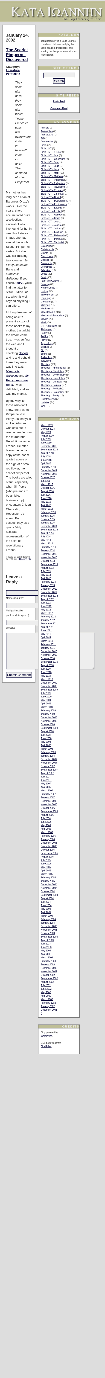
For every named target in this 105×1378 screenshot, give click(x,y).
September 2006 (49, 811)
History (44, 291)
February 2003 (48, 961)
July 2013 (46, 571)
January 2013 (48, 585)
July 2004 (46, 902)
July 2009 (46, 693)
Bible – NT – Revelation (53, 187)
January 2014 (48, 550)
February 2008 (48, 752)
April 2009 (46, 703)
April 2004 (46, 912)
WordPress (46, 1036)
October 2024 (48, 428)
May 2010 (46, 676)
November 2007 (49, 762)
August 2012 (47, 599)
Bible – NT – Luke (50, 169)
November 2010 (49, 655)
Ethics (44, 274)
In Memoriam (47, 294)
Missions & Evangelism (52, 315)
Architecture (47, 134)
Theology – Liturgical (51, 381)
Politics (44, 336)
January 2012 (48, 620)
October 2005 (48, 849)
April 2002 (46, 996)
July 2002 (46, 985)
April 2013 (46, 578)
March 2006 (47, 832)
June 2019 (46, 442)
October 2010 (48, 658)
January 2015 (48, 522)
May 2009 (46, 700)
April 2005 (46, 870)
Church (44, 253)
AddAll (19, 283)
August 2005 (47, 856)
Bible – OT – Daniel (51, 197)
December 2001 (49, 1010)
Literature (13, 70)
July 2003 (46, 943)
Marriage (45, 305)
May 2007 (46, 783)
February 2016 (48, 512)
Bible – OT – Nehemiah (53, 235)
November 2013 (49, 557)
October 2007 (48, 766)
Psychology (46, 343)
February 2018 (48, 467)
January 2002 (48, 1006)
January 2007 (48, 797)
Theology (45, 364)
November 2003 (49, 929)
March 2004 (47, 916)
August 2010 (47, 665)
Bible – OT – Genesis (52, 214)
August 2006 (47, 815)
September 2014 (49, 529)
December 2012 (49, 589)
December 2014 (49, 526)
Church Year (47, 256)
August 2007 (47, 773)
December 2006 (49, 801)
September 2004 (49, 895)
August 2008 (47, 731)
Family (44, 277)
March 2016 (47, 509)
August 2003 (47, 940)
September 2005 (49, 853)
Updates (45, 402)
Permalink (13, 73)
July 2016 (46, 495)
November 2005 (49, 846)
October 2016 (48, 488)
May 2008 (46, 742)
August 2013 (47, 568)
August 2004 (47, 898)
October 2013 (48, 561)
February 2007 (48, 794)
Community (46, 263)
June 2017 (46, 481)
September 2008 (49, 728)
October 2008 (48, 724)
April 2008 (46, 745)
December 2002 (49, 968)
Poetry (44, 333)
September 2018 (49, 449)
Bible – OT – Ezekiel (51, 211)
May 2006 (46, 825)
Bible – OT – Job (49, 221)
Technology (46, 357)
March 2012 (47, 613)
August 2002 (47, 982)
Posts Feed (59, 101)
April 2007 (46, 787)
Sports (44, 354)
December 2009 (49, 682)
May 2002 (46, 992)
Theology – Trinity (50, 395)
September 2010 (49, 662)
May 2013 (46, 575)
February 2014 (48, 547)
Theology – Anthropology (53, 367)
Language (46, 298)
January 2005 (48, 881)
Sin (42, 350)
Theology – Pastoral (51, 385)
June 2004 (46, 905)
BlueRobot (46, 1046)
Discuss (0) (25, 559)
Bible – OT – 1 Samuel (52, 194)
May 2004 (46, 909)
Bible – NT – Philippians (53, 183)
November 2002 (49, 971)
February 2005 (48, 877)
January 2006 (48, 839)
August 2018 (47, 453)
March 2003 (47, 957)
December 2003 (49, 926)
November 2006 (49, 804)
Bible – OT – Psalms (51, 239)
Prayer (44, 340)
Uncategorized (48, 399)
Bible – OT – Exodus (51, 207)
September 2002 (49, 978)
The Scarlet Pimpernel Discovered (17, 55)
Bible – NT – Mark (50, 173)
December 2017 (49, 470)
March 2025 (47, 425)
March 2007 (47, 790)
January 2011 (48, 648)
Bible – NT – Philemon (52, 180)
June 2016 (46, 498)
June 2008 (46, 738)
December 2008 (49, 717)
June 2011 (46, 630)
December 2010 (49, 651)
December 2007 (49, 759)
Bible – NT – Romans (52, 190)
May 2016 (46, 502)
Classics (45, 260)
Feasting (45, 284)
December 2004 (49, 884)
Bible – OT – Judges (51, 228)
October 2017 (48, 477)
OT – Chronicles (49, 326)
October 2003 (48, 933)
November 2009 (49, 686)
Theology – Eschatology (53, 378)
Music (44, 322)
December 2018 (49, 446)
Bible (43, 145)
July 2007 (46, 776)
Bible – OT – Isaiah (50, 218)
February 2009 (48, 710)
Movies (44, 319)
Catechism (46, 246)
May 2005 (46, 867)
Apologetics (47, 131)
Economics (46, 267)
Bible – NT (46, 148)
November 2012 (49, 592)
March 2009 (47, 707)
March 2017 (47, 484)
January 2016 (48, 515)
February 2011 (48, 644)
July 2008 (46, 735)
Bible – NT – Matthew (52, 176)
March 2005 (47, 874)
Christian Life (47, 249)
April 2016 (46, 505)
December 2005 (49, 843)
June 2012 (46, 606)
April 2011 (46, 637)
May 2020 (46, 432)
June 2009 (46, 696)
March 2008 (47, 749)
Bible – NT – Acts (49, 155)
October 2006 (48, 808)
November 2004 (49, 888)
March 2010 (47, 679)
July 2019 (46, 439)
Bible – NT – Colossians (53, 159)
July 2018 (46, 456)
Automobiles (47, 141)
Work (43, 406)
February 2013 (48, 582)
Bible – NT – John (50, 162)
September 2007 (49, 769)
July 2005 (46, 860)
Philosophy (46, 329)
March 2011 (47, 641)
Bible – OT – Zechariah (52, 242)
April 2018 (46, 463)
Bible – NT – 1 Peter (51, 152)
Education (46, 270)
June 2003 (46, 947)
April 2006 (46, 829)
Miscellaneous (48, 312)
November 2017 (49, 474)
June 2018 (46, 460)
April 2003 (46, 954)
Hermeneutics (48, 287)
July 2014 (46, 536)
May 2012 (46, 609)
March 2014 (47, 543)
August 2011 (47, 627)
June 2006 (46, 822)
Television (46, 361)
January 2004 (48, 923)
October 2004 (48, 891)
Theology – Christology (52, 371)
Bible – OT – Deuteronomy (54, 200)
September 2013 (49, 564)
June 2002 (46, 989)
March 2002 (47, 999)
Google (23, 353)
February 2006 (48, 836)
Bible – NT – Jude (50, 166)
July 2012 (46, 602)
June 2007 (46, 780)
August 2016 (47, 491)
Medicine (45, 308)
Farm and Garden (50, 280)
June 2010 (46, 672)
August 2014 (47, 533)
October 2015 (48, 519)
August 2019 (47, 435)
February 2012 (48, 616)
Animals (45, 127)
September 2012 (49, 595)
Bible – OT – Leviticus (52, 232)
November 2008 (49, 721)
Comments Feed (58, 108)
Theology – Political (51, 388)
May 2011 (46, 634)
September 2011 (49, 623)
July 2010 (46, 669)
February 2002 (48, 1003)
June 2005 (46, 863)
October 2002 (48, 975)
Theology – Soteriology (52, 392)
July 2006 (46, 818)
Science (45, 347)
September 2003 (49, 936)
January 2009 (48, 714)
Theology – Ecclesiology (53, 374)
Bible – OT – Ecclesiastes (54, 204)
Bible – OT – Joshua (51, 225)
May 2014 (46, 540)
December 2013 (49, 554)
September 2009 (49, 689)
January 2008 (48, 756)
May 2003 (46, 950)
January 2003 (48, 964)
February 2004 (48, 919)
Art (42, 138)
